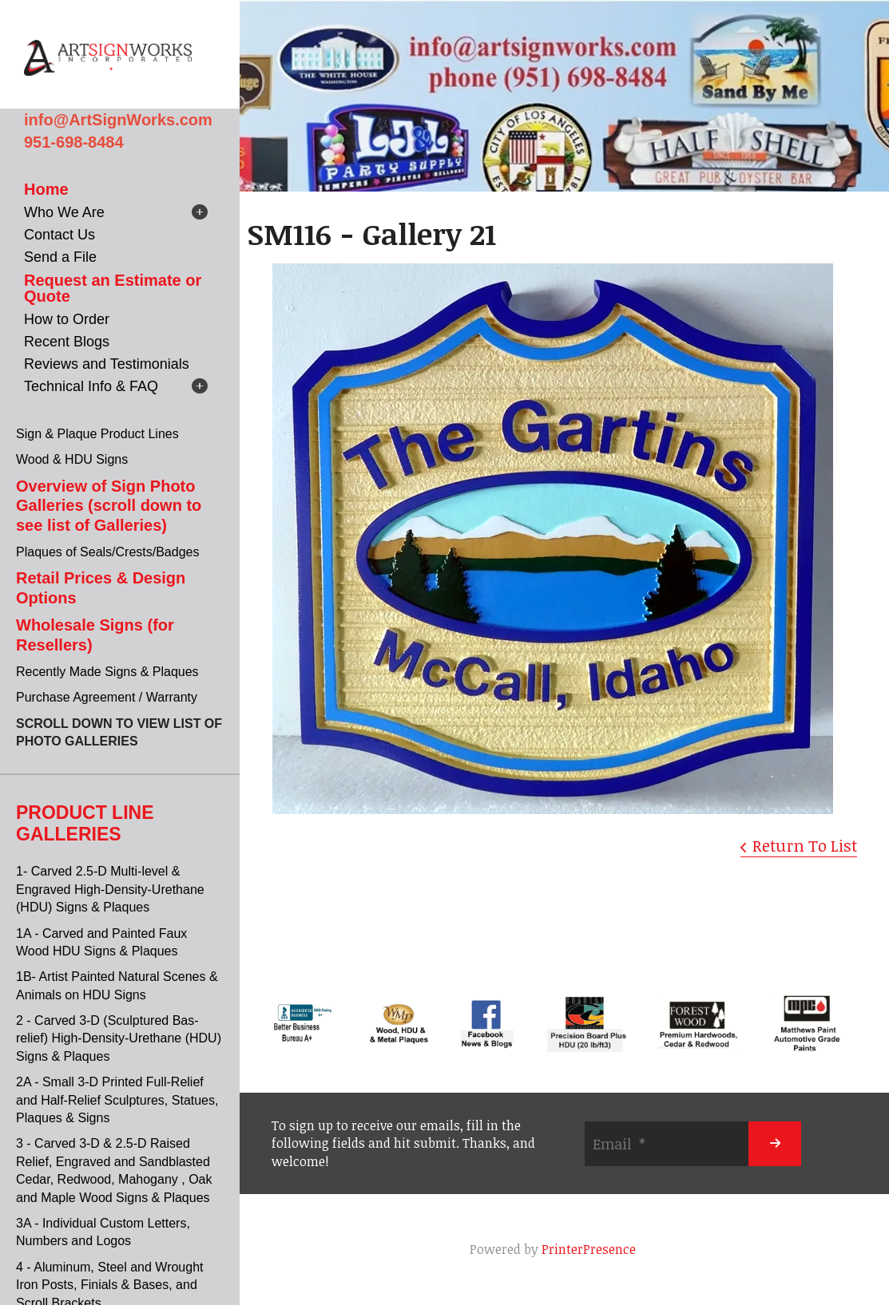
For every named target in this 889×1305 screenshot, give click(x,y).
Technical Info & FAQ (91, 386)
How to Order (66, 319)
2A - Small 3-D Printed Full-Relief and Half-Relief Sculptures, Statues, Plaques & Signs (117, 1100)
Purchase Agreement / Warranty (106, 697)
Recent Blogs (66, 342)
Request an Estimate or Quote (112, 288)
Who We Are (64, 212)
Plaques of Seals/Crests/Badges (107, 552)
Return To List (804, 845)
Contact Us (59, 235)
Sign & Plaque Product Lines (97, 434)
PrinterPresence (589, 1249)
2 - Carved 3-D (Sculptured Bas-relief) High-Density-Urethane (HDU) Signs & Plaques (118, 1038)
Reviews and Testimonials (106, 364)
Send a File (60, 257)
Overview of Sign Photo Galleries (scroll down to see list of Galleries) (108, 505)
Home (46, 189)
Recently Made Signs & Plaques (107, 671)
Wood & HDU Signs (72, 459)
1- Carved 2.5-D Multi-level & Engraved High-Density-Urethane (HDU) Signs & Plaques (110, 889)
